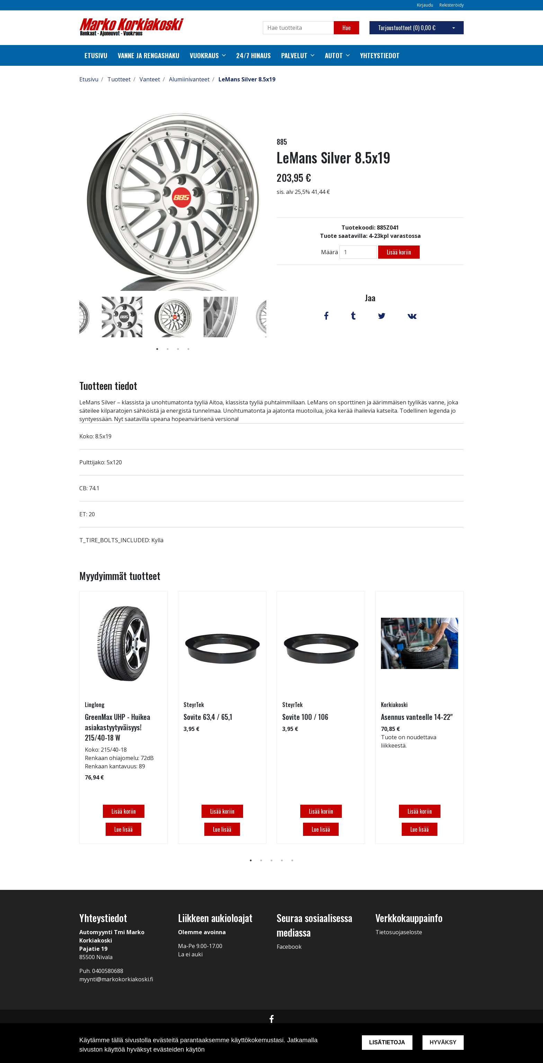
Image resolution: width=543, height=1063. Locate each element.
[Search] (298, 27)
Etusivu (95, 55)
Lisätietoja (387, 1042)
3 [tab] (178, 349)
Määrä (329, 252)
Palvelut (294, 55)
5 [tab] (292, 860)
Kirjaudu (425, 5)
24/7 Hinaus (253, 55)
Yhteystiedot (380, 55)
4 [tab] (188, 349)
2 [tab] (167, 349)
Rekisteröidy (451, 5)
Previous (74, 326)
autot (334, 55)
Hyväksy (443, 1042)
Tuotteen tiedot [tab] (108, 385)
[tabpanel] (173, 317)
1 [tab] (157, 349)
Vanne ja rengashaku (148, 55)
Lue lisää (123, 829)
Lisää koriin (399, 252)
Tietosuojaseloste (398, 932)
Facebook (289, 946)
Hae (346, 28)
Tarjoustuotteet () (406, 28)
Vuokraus (204, 55)
